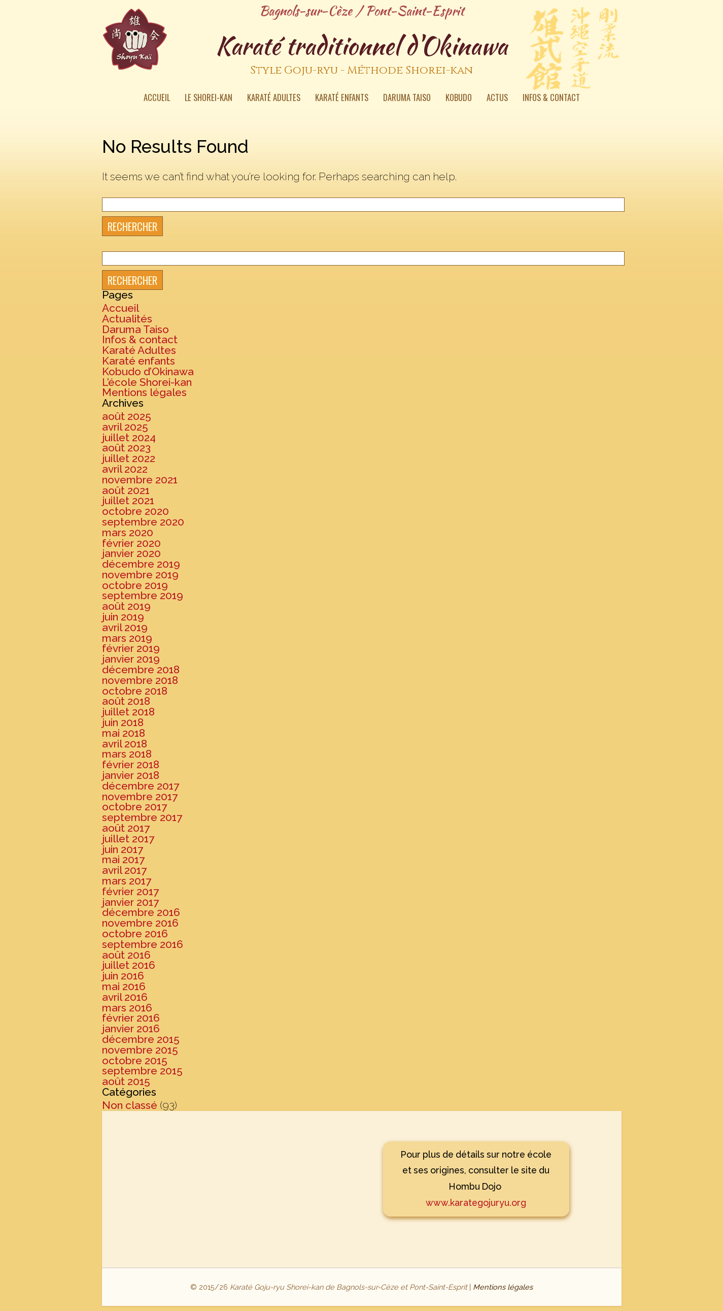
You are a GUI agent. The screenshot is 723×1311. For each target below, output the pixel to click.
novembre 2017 (140, 796)
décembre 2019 (141, 564)
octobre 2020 (135, 511)
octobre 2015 (134, 1060)
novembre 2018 (140, 680)
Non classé (129, 1105)
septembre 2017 (142, 817)
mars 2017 (126, 880)
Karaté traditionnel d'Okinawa (362, 55)
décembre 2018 (141, 669)
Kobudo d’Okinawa (148, 371)
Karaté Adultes (273, 98)
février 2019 (131, 648)
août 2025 (126, 416)
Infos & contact (551, 98)
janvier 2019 (131, 658)
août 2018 (126, 701)
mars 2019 (127, 638)
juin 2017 (122, 849)
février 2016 (131, 1017)
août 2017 (126, 828)
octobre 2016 (135, 933)
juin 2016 (123, 975)
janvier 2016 (131, 1028)
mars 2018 (127, 753)
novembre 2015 (140, 1049)
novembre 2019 (140, 574)
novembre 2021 (140, 479)
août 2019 (126, 606)
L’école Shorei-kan (147, 382)
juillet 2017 (128, 838)
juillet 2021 (128, 500)
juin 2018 (123, 722)
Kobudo (458, 98)
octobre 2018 (134, 690)
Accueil (157, 98)
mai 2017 (123, 859)
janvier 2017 (130, 902)
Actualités (127, 318)
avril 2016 (125, 997)
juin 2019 (123, 616)
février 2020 (131, 543)
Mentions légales (144, 392)
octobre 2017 (134, 806)
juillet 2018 (128, 711)
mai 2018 (123, 733)
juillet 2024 (129, 437)
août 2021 (126, 490)
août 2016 (126, 954)
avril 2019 (125, 627)
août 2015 (126, 1081)
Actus (497, 98)
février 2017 (130, 891)
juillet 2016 (128, 965)
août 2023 (126, 447)
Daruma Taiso (407, 98)
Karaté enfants (341, 98)
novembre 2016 (140, 922)
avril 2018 (124, 743)
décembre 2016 (141, 912)
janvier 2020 (131, 553)
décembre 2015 (141, 1039)
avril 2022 (125, 469)
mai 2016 (124, 986)
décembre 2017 (140, 785)
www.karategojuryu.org (476, 1202)
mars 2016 (127, 1007)
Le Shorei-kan (208, 98)
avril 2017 (124, 870)
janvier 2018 (130, 775)
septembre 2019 (142, 595)
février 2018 (130, 764)
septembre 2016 (142, 944)
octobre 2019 (135, 585)
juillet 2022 (128, 458)
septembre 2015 (142, 1070)
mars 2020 (127, 532)
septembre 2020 (143, 521)
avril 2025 (125, 426)
